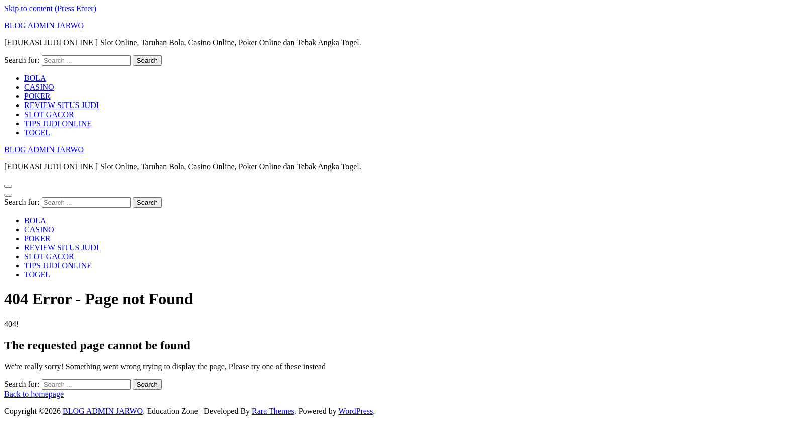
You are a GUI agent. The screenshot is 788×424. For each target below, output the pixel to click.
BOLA (35, 78)
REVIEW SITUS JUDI (61, 105)
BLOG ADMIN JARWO (44, 25)
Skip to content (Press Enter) (50, 8)
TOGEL (37, 132)
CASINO (39, 87)
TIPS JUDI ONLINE (58, 123)
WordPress (355, 411)
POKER (37, 96)
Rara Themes (273, 411)
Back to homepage (34, 394)
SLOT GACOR (49, 114)
